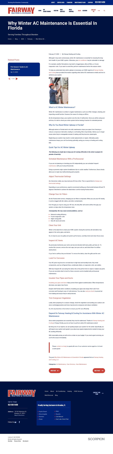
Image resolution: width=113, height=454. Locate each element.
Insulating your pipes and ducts (58, 282)
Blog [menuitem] (79, 10)
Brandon (41, 416)
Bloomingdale (43, 414)
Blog (56, 395)
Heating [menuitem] (56, 10)
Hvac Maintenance (81, 364)
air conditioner (82, 60)
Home (46, 391)
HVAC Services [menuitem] (62, 10)
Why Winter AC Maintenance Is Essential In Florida (68, 357)
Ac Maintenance (61, 364)
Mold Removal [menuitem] (71, 10)
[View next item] (17, 100)
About (53, 2)
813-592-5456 (100, 2)
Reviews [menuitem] (85, 10)
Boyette (58, 414)
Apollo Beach (43, 411)
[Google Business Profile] (15, 422)
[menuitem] (10, 451)
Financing (69, 2)
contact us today (61, 346)
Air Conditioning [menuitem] (47, 10)
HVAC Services (78, 391)
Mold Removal (49, 395)
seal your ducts (89, 291)
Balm (57, 411)
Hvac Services (71, 364)
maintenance (52, 166)
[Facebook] (19, 422)
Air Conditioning (60, 391)
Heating (69, 391)
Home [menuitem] (39, 10)
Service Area (60, 2)
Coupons (90, 2)
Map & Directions (19, 415)
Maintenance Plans (80, 2)
